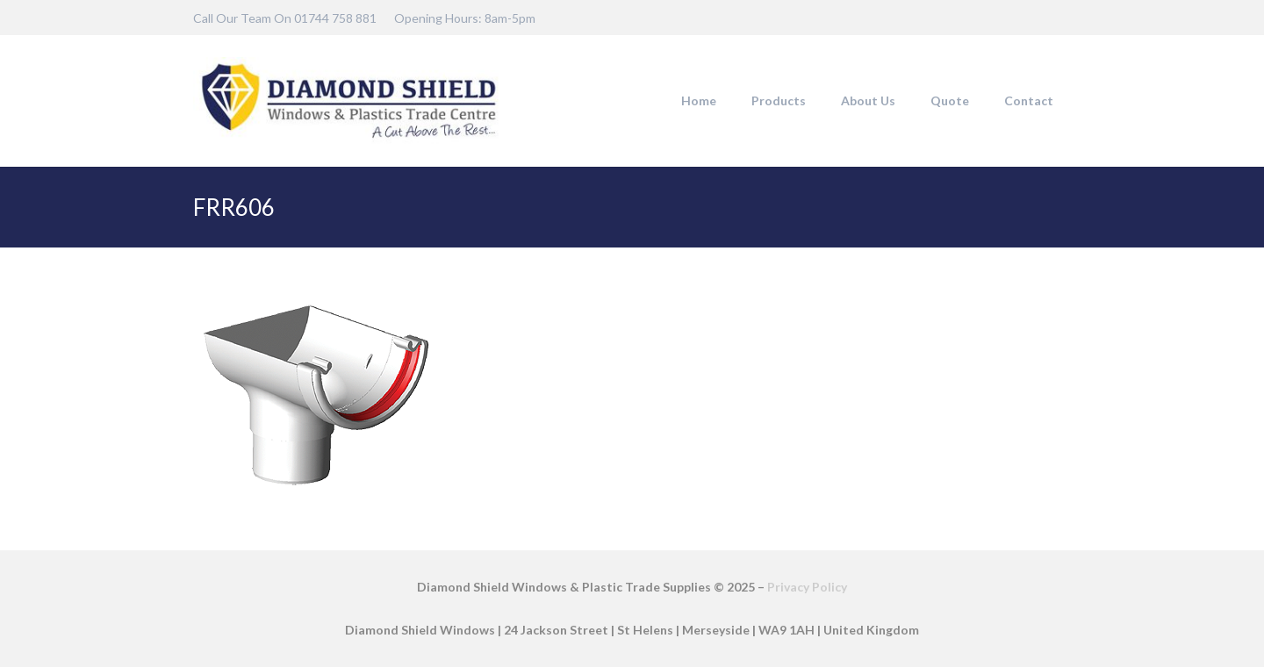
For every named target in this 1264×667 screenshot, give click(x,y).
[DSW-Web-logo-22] (348, 101)
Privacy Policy (807, 586)
